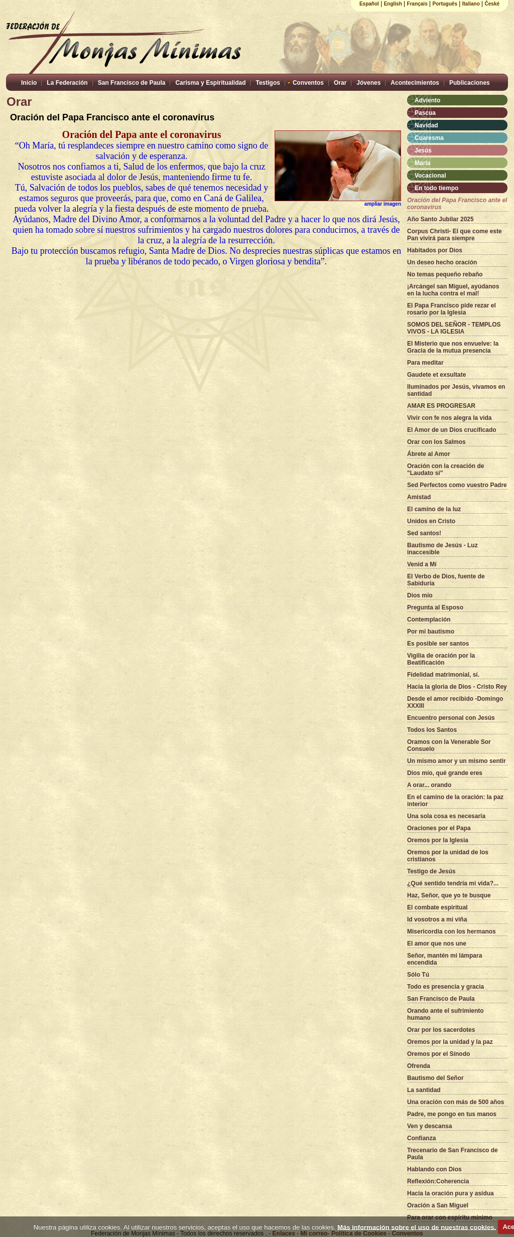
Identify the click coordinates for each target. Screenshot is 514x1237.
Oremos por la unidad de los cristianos (447, 856)
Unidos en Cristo (431, 521)
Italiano (471, 4)
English (393, 4)
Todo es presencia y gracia (445, 986)
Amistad (419, 497)
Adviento (427, 100)
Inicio (29, 82)
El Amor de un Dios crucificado (451, 429)
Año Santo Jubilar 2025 (440, 219)
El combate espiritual (437, 907)
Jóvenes (368, 82)
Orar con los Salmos (436, 441)
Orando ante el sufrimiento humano (445, 1014)
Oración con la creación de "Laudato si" (445, 469)
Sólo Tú (418, 974)
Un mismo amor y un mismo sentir (456, 760)
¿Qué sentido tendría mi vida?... (452, 883)
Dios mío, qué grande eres (444, 773)
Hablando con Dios (434, 1169)
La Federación (67, 82)
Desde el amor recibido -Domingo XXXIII (455, 702)
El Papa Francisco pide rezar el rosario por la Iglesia (451, 309)
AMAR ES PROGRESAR (441, 405)
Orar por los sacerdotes (441, 1029)
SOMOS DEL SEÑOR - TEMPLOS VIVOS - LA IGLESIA (453, 328)
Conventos (308, 82)
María (422, 163)
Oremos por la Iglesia (437, 840)
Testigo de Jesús (431, 871)
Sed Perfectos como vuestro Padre (457, 485)
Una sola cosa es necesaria (446, 816)
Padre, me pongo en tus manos (451, 1114)
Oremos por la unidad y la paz (450, 1041)
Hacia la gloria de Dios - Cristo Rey (457, 686)
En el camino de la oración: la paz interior (455, 801)
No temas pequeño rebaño (445, 274)
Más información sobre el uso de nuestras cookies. (416, 1226)
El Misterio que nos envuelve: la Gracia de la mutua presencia (452, 347)
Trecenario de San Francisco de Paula (452, 1154)
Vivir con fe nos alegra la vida (449, 417)
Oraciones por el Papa (439, 828)
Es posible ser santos (438, 643)
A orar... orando (429, 785)
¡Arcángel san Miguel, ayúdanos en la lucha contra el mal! (453, 290)
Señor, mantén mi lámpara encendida (444, 959)
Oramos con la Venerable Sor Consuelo (449, 745)
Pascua (425, 112)
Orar (340, 82)
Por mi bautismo (430, 631)
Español (369, 4)
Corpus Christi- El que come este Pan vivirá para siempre (454, 235)
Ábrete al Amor (428, 453)
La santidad (424, 1090)
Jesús (423, 150)
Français (417, 4)
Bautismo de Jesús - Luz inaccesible (442, 549)
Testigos (267, 82)
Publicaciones (469, 82)
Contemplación (429, 619)
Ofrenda (418, 1065)
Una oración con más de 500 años (455, 1102)
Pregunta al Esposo (435, 607)
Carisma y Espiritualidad (210, 82)
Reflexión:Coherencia (438, 1181)
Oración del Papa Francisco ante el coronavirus (457, 204)
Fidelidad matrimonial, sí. (443, 674)
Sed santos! (424, 533)
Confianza (421, 1138)
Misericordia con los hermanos (451, 931)
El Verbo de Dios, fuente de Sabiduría (446, 580)
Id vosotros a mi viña (437, 919)
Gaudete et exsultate (436, 374)
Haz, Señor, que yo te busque (449, 895)
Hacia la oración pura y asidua (450, 1193)
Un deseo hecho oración (442, 262)
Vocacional (430, 175)
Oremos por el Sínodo (438, 1053)
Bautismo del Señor (435, 1077)
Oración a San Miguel (437, 1205)
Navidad (426, 125)
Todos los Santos (432, 729)
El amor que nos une (436, 943)
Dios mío (420, 595)
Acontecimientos (415, 82)
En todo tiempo (436, 188)
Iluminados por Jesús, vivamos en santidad (456, 390)
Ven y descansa (429, 1126)
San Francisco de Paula (132, 82)
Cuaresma (429, 137)
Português (445, 4)
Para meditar (425, 362)
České (492, 4)
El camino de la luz (434, 509)
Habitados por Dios (434, 250)
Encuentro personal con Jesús (451, 717)
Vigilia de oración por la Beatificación (441, 659)
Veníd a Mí (422, 564)
